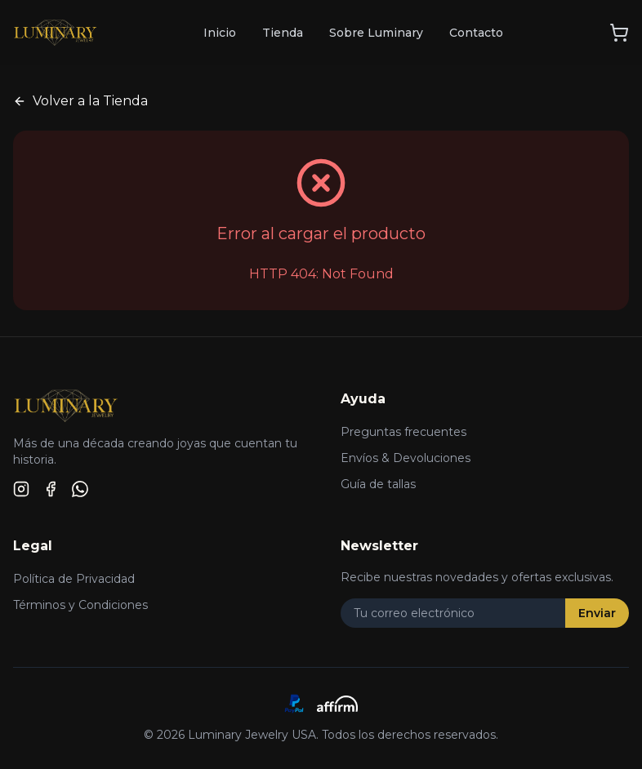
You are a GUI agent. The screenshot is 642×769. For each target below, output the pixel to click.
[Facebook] (50, 489)
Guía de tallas (378, 484)
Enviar (597, 613)
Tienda (282, 32)
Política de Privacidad (74, 578)
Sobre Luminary (376, 32)
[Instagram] (21, 489)
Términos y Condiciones (80, 605)
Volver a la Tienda (80, 101)
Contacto (476, 32)
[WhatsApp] (80, 489)
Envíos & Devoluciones (405, 458)
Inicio (219, 32)
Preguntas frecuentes (403, 432)
